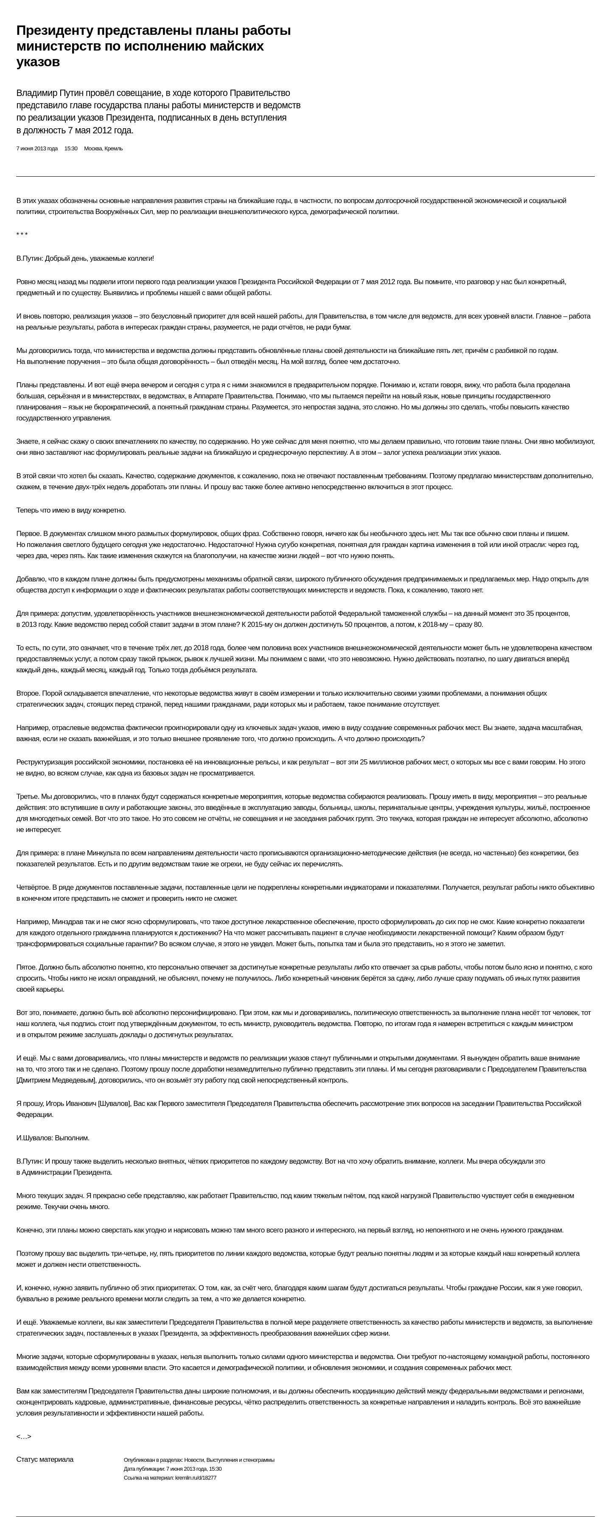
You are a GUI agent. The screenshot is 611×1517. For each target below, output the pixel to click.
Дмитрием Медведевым (55, 1080)
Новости (194, 1460)
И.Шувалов (33, 1138)
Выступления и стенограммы (240, 1460)
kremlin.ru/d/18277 (195, 1478)
